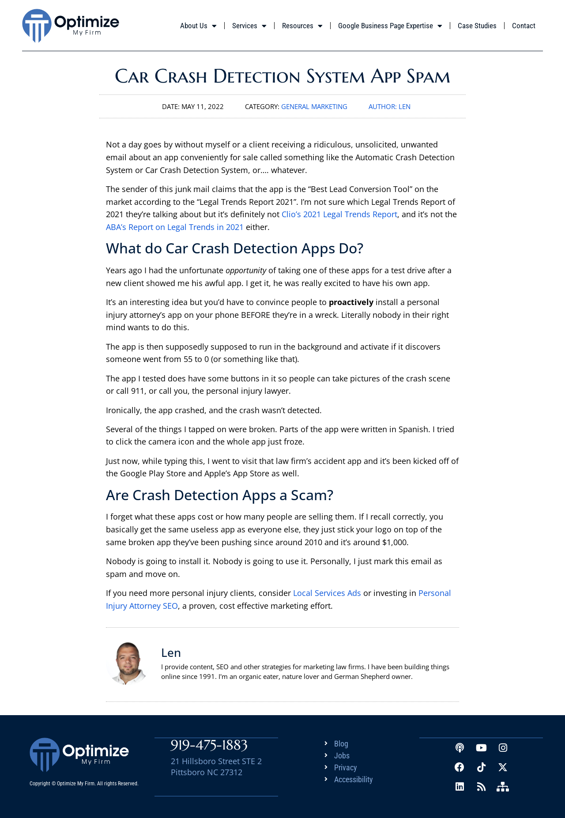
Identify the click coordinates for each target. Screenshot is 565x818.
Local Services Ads (327, 593)
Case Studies (477, 25)
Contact (523, 25)
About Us (198, 26)
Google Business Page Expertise (390, 26)
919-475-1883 (209, 744)
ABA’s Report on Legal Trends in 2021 (175, 227)
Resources (302, 26)
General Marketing (314, 106)
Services (249, 26)
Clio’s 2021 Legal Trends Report (339, 214)
